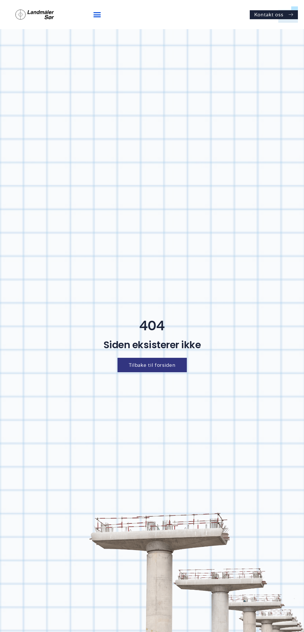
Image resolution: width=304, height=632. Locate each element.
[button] (97, 15)
